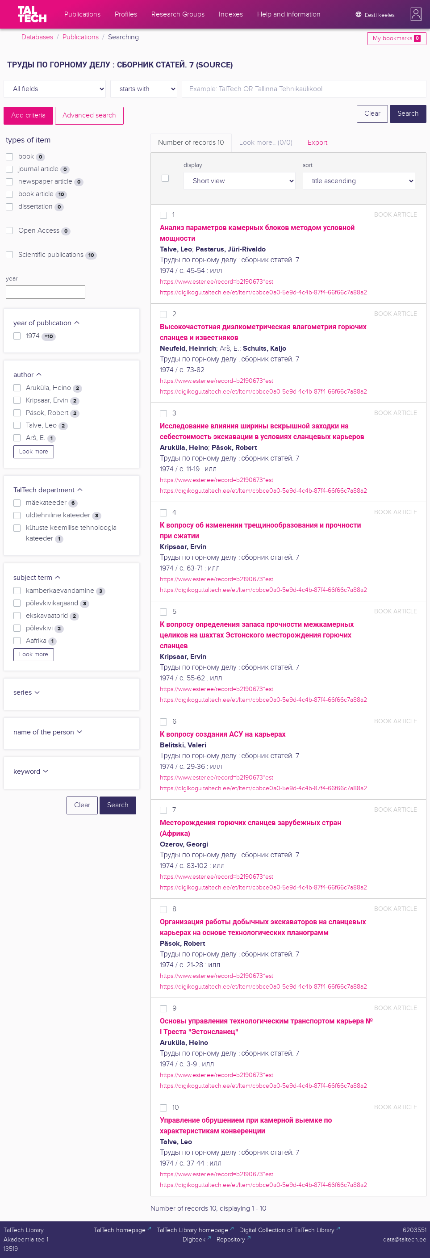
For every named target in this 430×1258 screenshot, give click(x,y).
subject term (37, 578)
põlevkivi (45, 628)
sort (308, 165)
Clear (372, 113)
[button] (416, 14)
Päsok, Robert (52, 413)
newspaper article (50, 181)
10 (175, 1107)
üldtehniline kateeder (63, 515)
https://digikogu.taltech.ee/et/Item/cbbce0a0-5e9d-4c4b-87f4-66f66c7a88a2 (263, 292)
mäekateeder (52, 503)
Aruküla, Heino (54, 388)
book (31, 156)
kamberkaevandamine (65, 591)
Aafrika (41, 641)
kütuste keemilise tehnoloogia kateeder (71, 533)
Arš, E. (41, 438)
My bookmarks (397, 38)
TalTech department (48, 490)
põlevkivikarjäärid (57, 603)
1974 (41, 336)
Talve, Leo (47, 425)
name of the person (48, 732)
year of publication (46, 323)
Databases (37, 37)
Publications (81, 37)
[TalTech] (32, 14)
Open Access (44, 230)
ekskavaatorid (52, 616)
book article (42, 194)
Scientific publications (57, 255)
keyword (31, 771)
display (193, 165)
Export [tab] (317, 142)
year (11, 278)
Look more (33, 451)
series (27, 692)
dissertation (41, 206)
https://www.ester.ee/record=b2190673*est (216, 281)
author (27, 375)
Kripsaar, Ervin (52, 400)
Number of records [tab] (191, 142)
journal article (44, 169)
